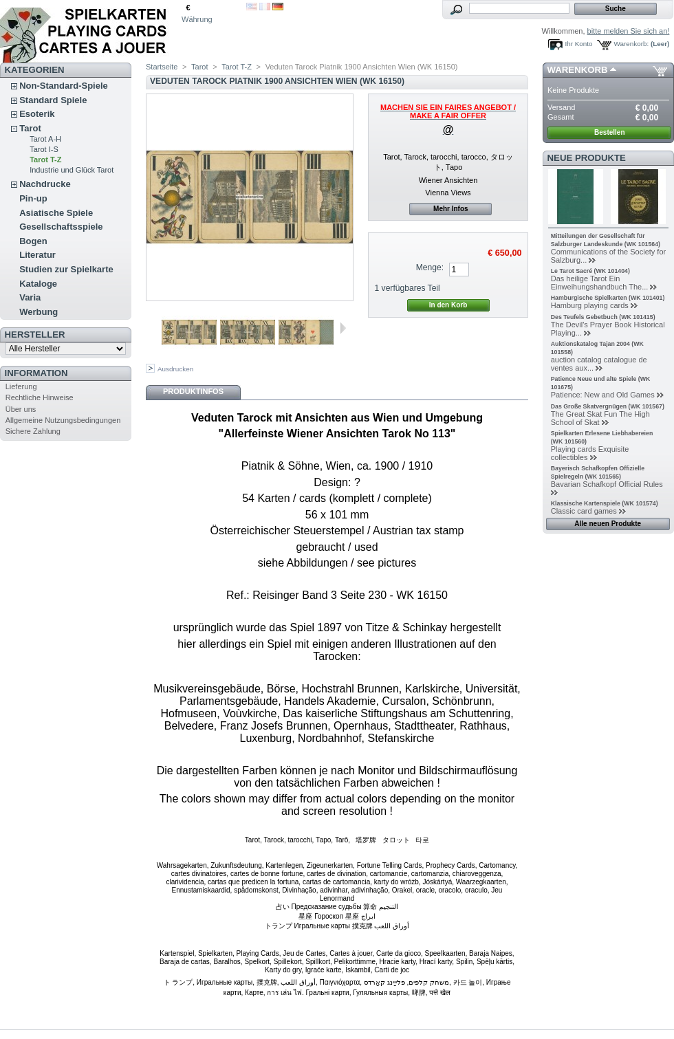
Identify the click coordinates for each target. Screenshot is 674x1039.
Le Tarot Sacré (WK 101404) (590, 270)
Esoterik (36, 114)
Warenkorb (577, 70)
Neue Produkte (586, 158)
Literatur (37, 255)
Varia (30, 297)
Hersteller (35, 334)
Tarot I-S (44, 149)
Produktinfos (193, 391)
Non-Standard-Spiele (63, 85)
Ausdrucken (175, 369)
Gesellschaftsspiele (60, 226)
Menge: (430, 267)
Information (36, 373)
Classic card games (584, 511)
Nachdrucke (44, 184)
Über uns (21, 409)
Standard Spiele (53, 100)
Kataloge (38, 283)
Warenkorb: (631, 43)
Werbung (38, 312)
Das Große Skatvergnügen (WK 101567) (607, 406)
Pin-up (33, 198)
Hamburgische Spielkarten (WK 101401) (608, 297)
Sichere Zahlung (33, 431)
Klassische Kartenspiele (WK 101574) (604, 503)
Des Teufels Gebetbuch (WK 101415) (603, 317)
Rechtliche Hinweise (40, 397)
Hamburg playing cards (590, 305)
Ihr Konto (579, 43)
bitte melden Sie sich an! (628, 31)
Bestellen (609, 132)
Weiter (343, 328)
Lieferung (21, 386)
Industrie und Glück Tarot (71, 170)
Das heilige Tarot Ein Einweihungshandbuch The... (600, 282)
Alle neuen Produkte (607, 523)
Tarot (30, 128)
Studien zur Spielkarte (66, 269)
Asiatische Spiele (56, 213)
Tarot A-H (45, 139)
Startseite (161, 67)
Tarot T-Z (45, 159)
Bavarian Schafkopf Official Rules (607, 484)
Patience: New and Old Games (603, 395)
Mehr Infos (450, 208)
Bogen (33, 241)
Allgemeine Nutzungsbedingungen (63, 420)
